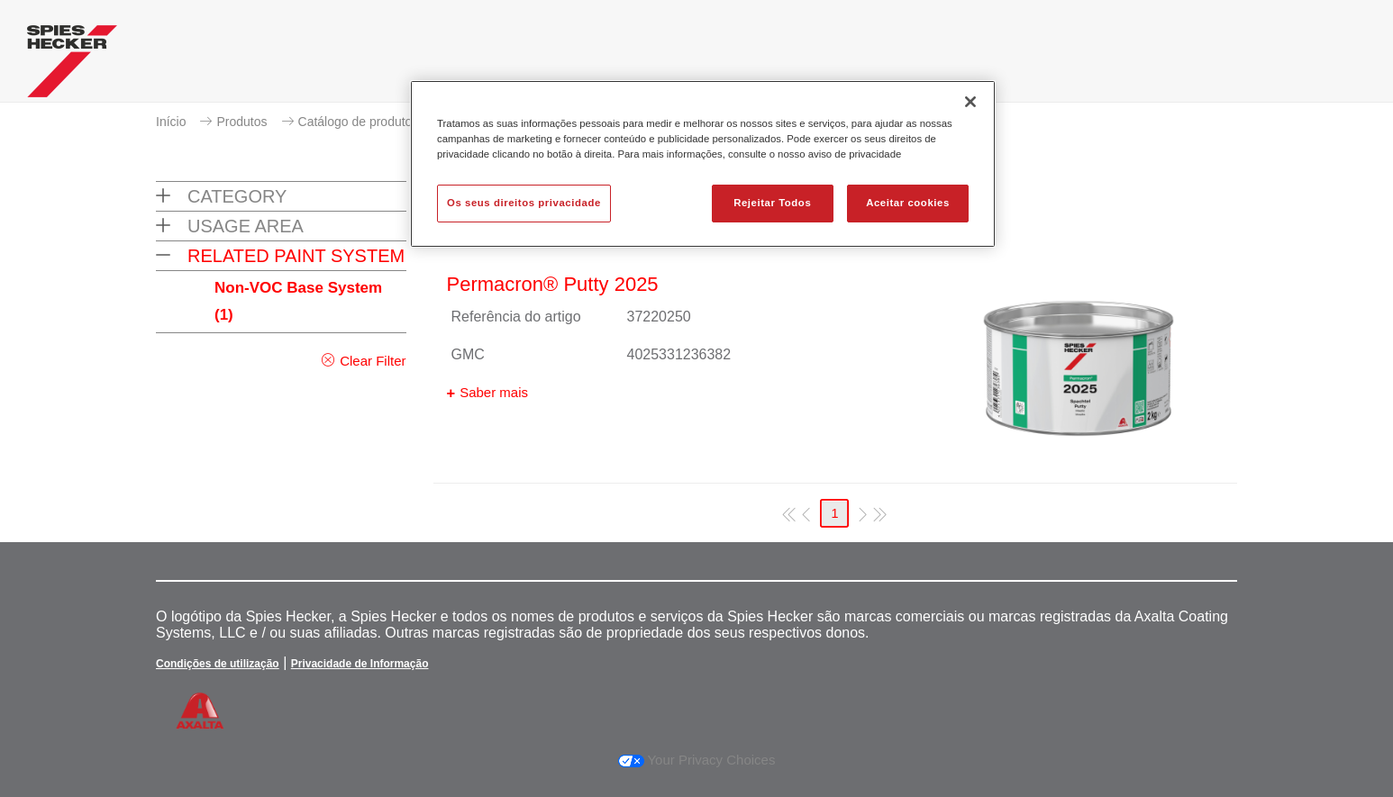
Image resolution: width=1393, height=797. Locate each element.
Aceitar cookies (908, 202)
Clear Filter (372, 360)
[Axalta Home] (72, 66)
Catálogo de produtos (358, 121)
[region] (703, 164)
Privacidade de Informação (360, 663)
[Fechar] (970, 102)
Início (171, 121)
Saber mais (494, 392)
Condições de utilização (217, 663)
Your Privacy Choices (697, 759)
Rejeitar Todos (772, 202)
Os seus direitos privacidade (524, 202)
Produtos (241, 121)
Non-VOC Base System (298, 301)
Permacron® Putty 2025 (553, 284)
